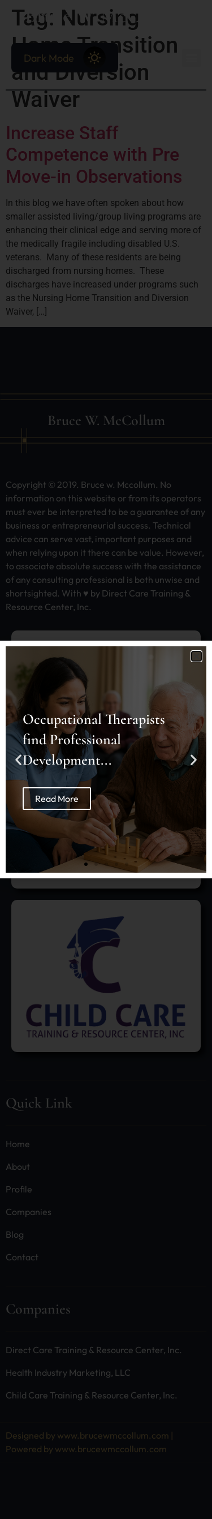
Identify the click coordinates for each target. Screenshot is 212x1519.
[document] (106, 759)
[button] (196, 656)
